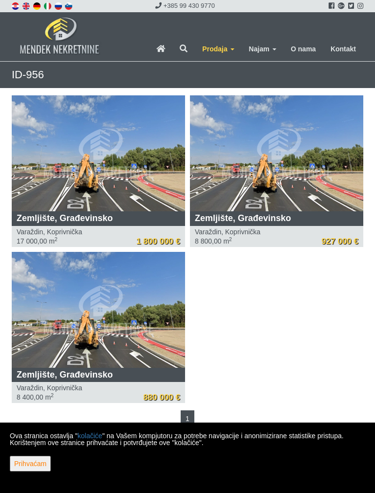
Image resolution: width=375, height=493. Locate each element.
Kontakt (343, 49)
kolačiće (90, 436)
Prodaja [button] (218, 49)
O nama (303, 49)
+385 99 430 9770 (185, 5)
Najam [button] (262, 49)
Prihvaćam (30, 464)
